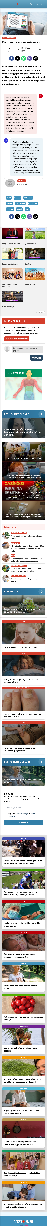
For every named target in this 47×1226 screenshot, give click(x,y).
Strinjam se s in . (22, 814)
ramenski (28, 198)
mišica (9, 203)
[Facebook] (42, 4)
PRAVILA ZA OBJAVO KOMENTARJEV (17, 338)
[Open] (4, 4)
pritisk (10, 209)
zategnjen (20, 203)
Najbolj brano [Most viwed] (10, 527)
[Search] (31, 4)
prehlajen (32, 203)
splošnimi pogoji (23, 813)
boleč (19, 209)
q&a (27, 209)
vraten (17, 198)
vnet (9, 198)
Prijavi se (36, 358)
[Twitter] (17, 58)
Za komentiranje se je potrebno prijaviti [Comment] (27, 349)
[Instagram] (37, 4)
